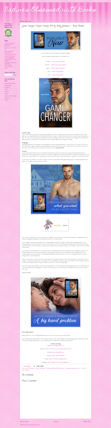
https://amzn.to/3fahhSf (58, 355)
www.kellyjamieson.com (58, 345)
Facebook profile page (10, 96)
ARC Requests (8, 66)
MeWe (6, 100)
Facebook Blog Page (9, 83)
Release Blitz (55, 368)
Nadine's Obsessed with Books (50, 10)
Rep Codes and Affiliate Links (8, 52)
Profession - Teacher (45, 368)
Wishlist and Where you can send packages (9, 45)
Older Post (87, 422)
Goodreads (7, 85)
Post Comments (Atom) (33, 425)
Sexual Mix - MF (78, 368)
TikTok (6, 89)
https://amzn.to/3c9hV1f (58, 61)
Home (56, 422)
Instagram (7, 87)
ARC (27, 368)
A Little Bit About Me (10, 54)
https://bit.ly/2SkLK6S (57, 75)
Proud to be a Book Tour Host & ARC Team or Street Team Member (10, 58)
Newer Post (24, 422)
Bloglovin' (6, 91)
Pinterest (6, 98)
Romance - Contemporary (66, 368)
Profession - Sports (34, 368)
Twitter (6, 94)
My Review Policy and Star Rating (10, 63)
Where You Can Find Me (9, 48)
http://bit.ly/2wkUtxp (58, 352)
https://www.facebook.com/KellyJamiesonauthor (58, 349)
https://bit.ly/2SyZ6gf (57, 71)
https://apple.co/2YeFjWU (58, 68)
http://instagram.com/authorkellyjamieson (58, 362)
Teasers (27, 370)
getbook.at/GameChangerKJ (58, 65)
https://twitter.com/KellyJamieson (58, 359)
